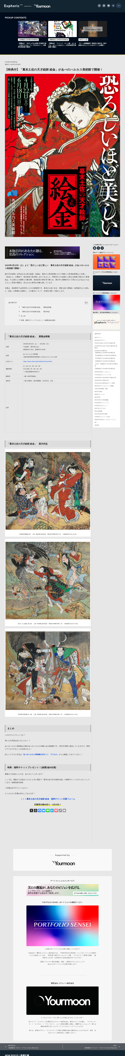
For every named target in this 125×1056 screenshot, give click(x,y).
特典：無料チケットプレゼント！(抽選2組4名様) (38, 320)
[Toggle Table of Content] (85, 302)
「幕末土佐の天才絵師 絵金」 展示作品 (35, 312)
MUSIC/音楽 (98, 391)
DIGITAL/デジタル (100, 408)
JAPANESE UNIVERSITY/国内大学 (105, 377)
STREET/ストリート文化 (102, 417)
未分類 (97, 425)
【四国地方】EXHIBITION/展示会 (105, 361)
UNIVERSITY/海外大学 (102, 380)
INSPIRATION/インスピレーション (105, 419)
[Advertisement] (48, 830)
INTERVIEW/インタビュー (103, 372)
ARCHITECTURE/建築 (101, 400)
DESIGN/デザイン (100, 340)
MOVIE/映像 (98, 411)
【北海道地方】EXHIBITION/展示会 (105, 355)
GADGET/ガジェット (101, 405)
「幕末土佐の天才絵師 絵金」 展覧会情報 (36, 307)
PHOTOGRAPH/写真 (101, 414)
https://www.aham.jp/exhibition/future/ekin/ (37, 361)
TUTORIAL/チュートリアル (103, 375)
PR (95, 422)
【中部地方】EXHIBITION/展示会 (105, 358)
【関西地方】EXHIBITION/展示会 (105, 353)
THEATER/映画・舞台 (101, 389)
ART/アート (98, 337)
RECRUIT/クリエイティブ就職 (104, 386)
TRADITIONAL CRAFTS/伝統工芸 (105, 343)
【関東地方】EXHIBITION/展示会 (105, 369)
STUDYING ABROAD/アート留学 (105, 383)
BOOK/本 (97, 397)
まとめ (23, 316)
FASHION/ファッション (102, 403)
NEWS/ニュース (100, 394)
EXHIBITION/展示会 (11, 62)
